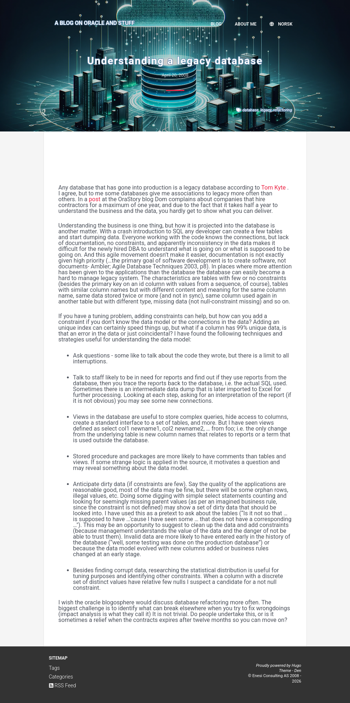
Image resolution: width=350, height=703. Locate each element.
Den (297, 670)
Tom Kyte (273, 187)
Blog (216, 24)
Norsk (281, 24)
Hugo (296, 665)
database (250, 110)
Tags (54, 668)
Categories (61, 677)
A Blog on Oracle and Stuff (95, 23)
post (95, 199)
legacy (265, 110)
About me (245, 24)
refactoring (282, 110)
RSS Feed (62, 685)
